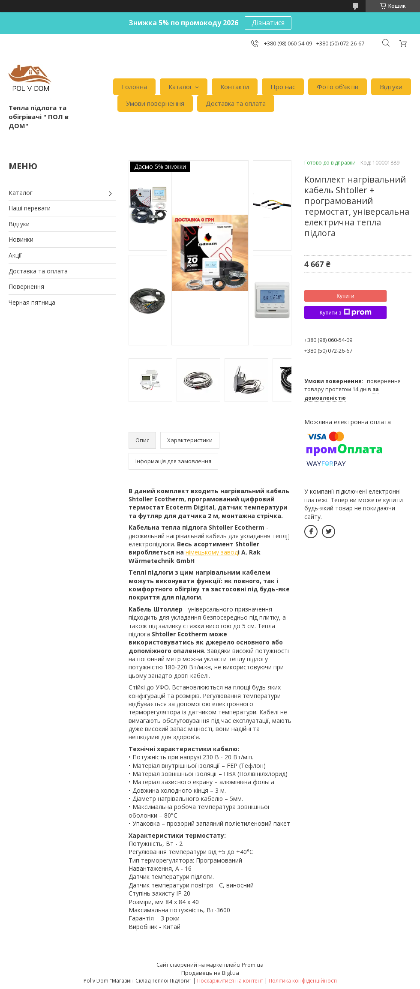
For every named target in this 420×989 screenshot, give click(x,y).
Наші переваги (30, 208)
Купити (345, 296)
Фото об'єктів (337, 86)
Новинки (21, 239)
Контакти (234, 86)
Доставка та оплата (236, 103)
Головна (134, 86)
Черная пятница (32, 302)
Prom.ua (253, 964)
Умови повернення (155, 103)
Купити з (345, 312)
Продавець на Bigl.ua (210, 973)
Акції (15, 255)
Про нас (282, 86)
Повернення (26, 286)
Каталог (180, 86)
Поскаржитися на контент (230, 980)
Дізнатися (268, 22)
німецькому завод (212, 552)
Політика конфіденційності (303, 980)
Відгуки (391, 86)
